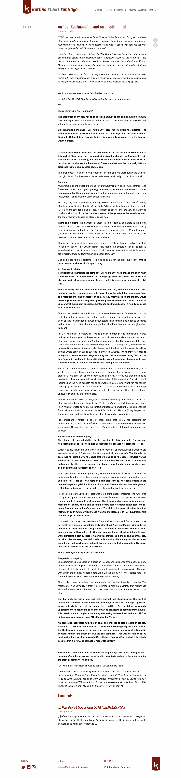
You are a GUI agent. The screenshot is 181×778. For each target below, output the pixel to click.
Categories (142, 9)
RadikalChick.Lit (120, 9)
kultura (27, 26)
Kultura (109, 9)
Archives (132, 9)
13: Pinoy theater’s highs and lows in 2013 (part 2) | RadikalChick (91, 707)
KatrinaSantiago (55, 9)
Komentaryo (99, 9)
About (151, 9)
